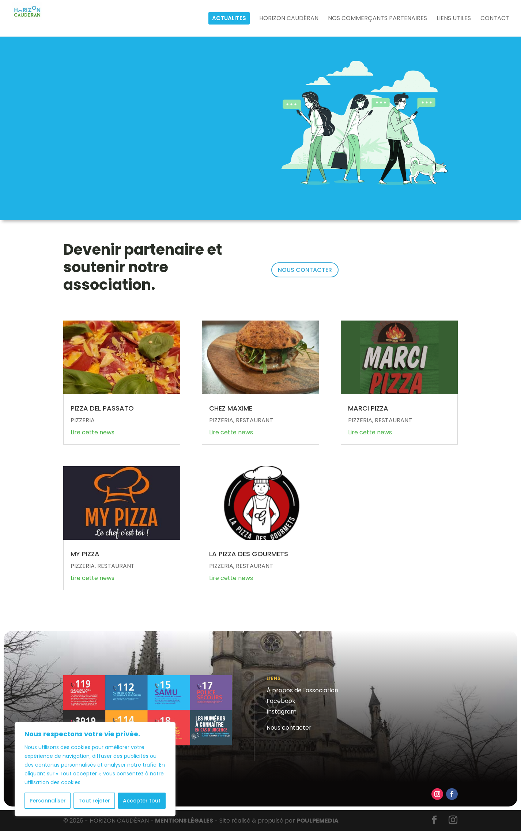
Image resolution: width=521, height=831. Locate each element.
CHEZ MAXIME (230, 408)
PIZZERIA (83, 420)
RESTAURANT (116, 566)
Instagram (282, 711)
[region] (95, 769)
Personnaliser (48, 800)
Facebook (281, 701)
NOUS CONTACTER (305, 270)
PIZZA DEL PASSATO (102, 408)
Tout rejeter (94, 800)
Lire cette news (92, 432)
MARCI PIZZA (368, 408)
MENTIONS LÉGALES (184, 820)
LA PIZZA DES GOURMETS (248, 553)
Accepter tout (142, 800)
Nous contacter (289, 727)
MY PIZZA (85, 553)
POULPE (318, 820)
